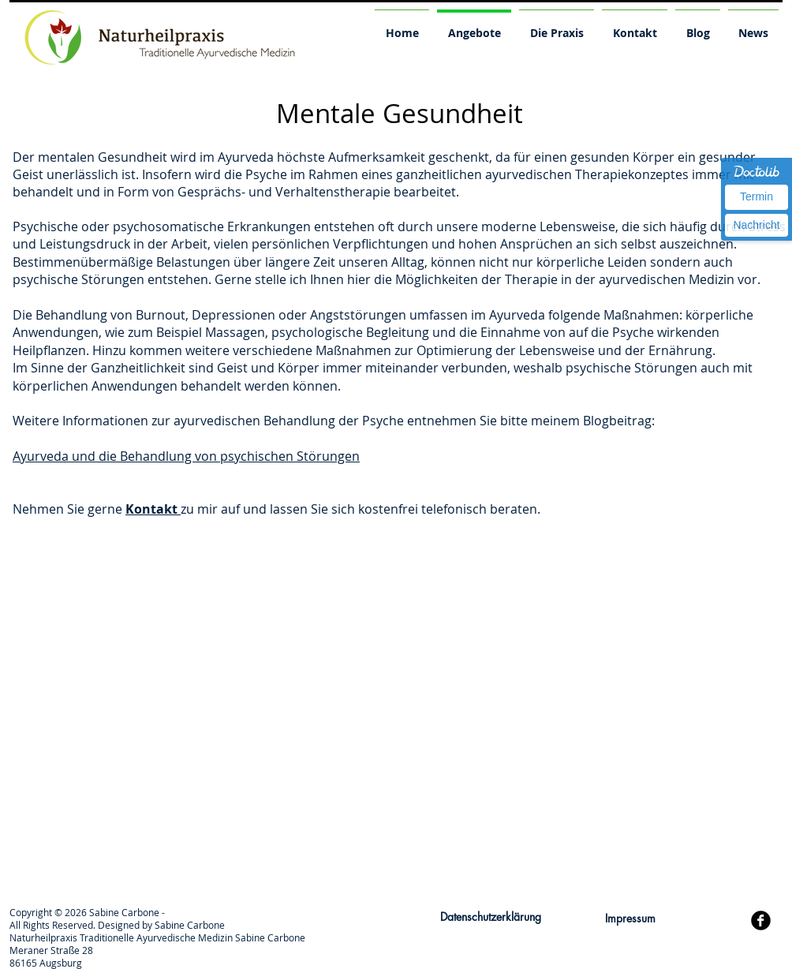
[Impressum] (630, 919)
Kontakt (153, 509)
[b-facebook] (761, 920)
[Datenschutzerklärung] (491, 917)
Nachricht (756, 225)
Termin (756, 196)
